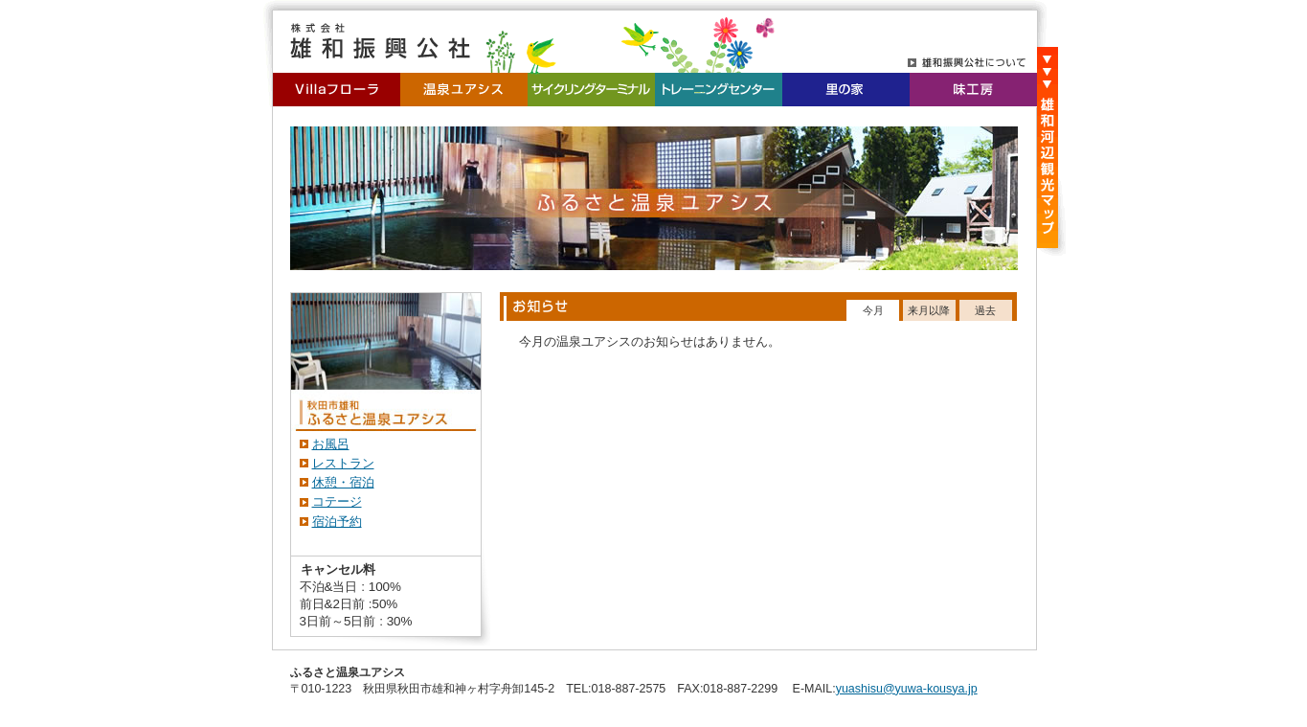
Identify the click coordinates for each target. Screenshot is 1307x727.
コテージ (337, 501)
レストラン (343, 463)
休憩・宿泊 (343, 482)
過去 (985, 310)
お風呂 (330, 444)
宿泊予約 (337, 521)
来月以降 (929, 310)
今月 (873, 310)
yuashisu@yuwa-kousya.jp (907, 688)
